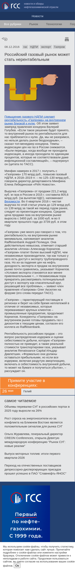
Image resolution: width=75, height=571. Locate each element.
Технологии (54, 24)
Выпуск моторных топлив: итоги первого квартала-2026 (32, 455)
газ (25, 46)
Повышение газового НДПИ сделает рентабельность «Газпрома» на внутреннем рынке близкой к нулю (35, 120)
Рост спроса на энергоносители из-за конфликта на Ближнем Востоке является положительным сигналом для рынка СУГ (33, 422)
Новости (37, 16)
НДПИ (34, 46)
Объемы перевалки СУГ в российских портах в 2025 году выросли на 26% (37, 408)
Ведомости (12, 201)
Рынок (33, 24)
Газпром (59, 46)
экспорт (46, 46)
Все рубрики (12, 24)
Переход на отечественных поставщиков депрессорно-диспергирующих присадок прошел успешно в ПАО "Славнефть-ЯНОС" (35, 469)
